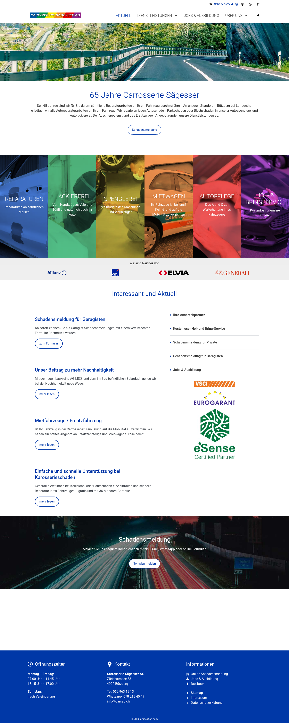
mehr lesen (47, 394)
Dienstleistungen (157, 16)
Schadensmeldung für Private (195, 342)
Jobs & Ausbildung (201, 15)
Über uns (236, 16)
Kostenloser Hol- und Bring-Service (199, 329)
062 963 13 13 (123, 691)
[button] (214, 316)
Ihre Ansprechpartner (189, 315)
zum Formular (48, 343)
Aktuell (123, 15)
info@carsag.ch (118, 701)
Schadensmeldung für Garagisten (198, 356)
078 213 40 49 (133, 696)
